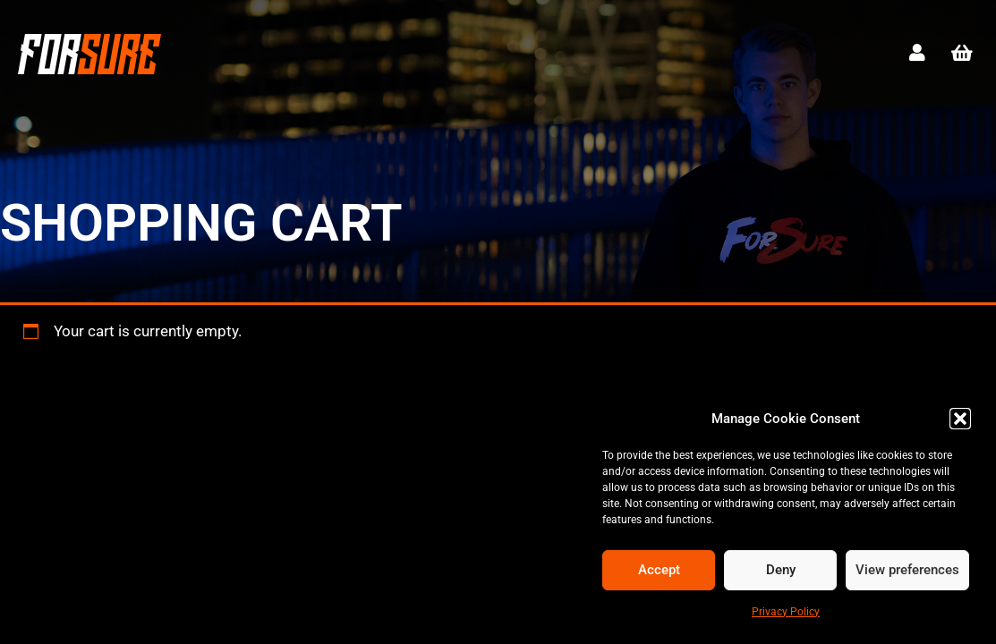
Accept (659, 570)
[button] (960, 419)
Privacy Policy (786, 612)
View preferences (907, 570)
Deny (781, 570)
